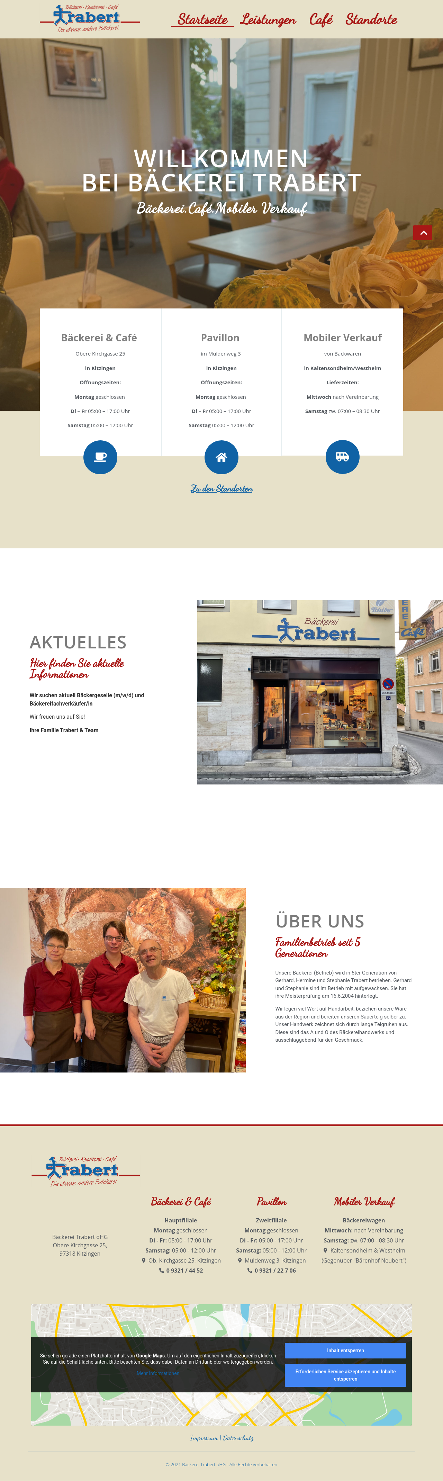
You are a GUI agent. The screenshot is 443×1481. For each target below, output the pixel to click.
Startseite (202, 19)
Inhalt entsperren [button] (345, 1350)
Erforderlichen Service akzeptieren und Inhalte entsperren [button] (346, 1375)
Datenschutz (238, 1438)
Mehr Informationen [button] (158, 1373)
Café (320, 19)
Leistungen (268, 19)
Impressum (204, 1438)
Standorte (371, 19)
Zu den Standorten (221, 488)
